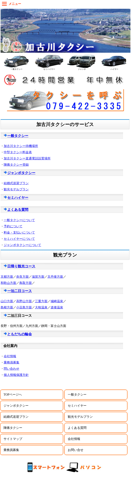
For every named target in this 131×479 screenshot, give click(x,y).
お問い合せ (75, 450)
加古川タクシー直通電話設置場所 (27, 158)
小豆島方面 (24, 307)
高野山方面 (24, 301)
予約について (13, 226)
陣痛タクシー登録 (16, 164)
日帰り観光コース (21, 266)
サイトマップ (13, 438)
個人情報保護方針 (16, 375)
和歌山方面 (8, 283)
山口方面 (7, 301)
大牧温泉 (41, 307)
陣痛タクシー (13, 427)
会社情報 (10, 356)
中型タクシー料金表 (18, 152)
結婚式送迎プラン (16, 183)
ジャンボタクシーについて (22, 245)
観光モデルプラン (16, 189)
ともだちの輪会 (19, 334)
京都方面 (7, 276)
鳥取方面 (25, 283)
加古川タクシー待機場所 (21, 146)
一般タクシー (17, 136)
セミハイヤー (17, 198)
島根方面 (7, 307)
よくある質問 (17, 210)
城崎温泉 (57, 301)
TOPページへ (13, 394)
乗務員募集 (11, 362)
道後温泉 (57, 307)
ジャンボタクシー (21, 173)
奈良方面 (22, 276)
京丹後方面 (55, 276)
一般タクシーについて (19, 220)
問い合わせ (11, 368)
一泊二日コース (19, 291)
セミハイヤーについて (19, 238)
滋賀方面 (38, 276)
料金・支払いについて (19, 232)
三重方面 (41, 301)
